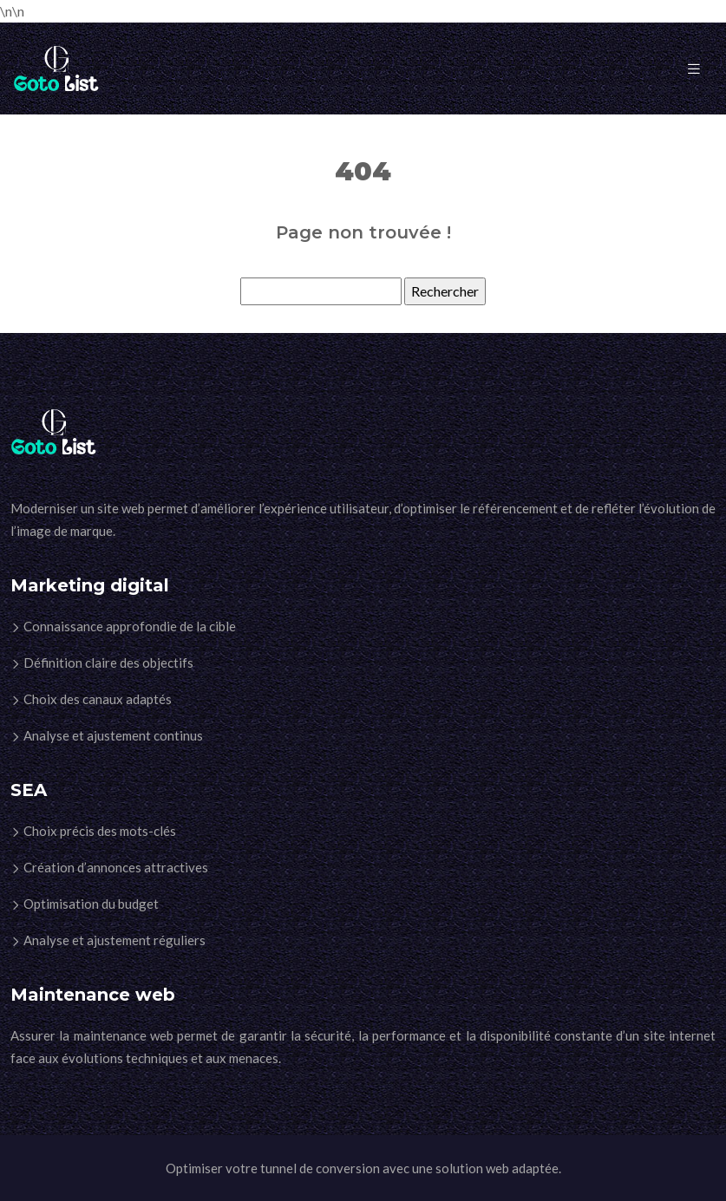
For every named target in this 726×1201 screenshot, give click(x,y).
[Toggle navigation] (694, 69)
